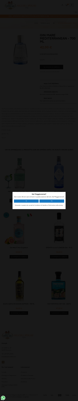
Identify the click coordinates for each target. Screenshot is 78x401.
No (52, 201)
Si (26, 201)
